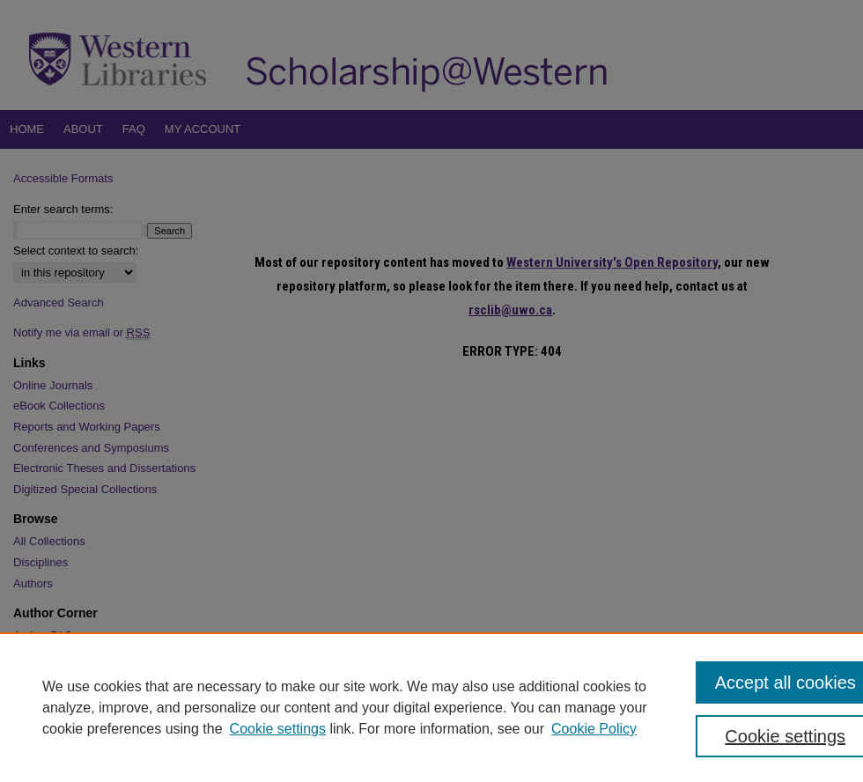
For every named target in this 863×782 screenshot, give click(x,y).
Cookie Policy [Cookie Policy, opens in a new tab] (594, 728)
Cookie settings (278, 728)
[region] (431, 707)
